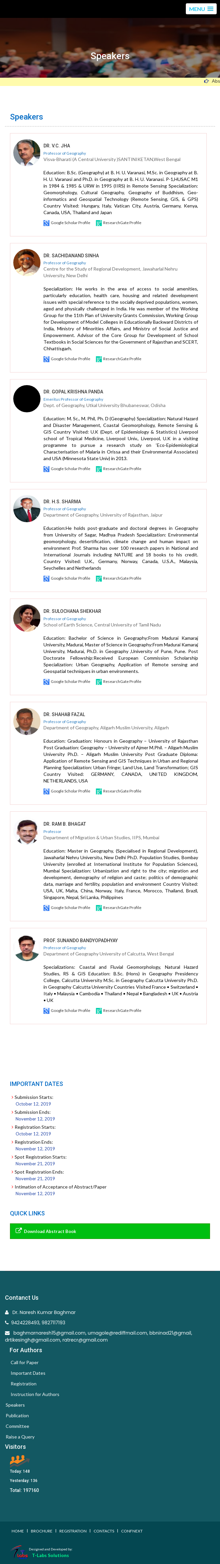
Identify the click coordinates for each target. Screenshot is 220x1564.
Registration (24, 1383)
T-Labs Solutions (50, 1555)
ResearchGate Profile (118, 222)
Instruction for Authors (35, 1394)
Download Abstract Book (45, 1231)
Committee (17, 1426)
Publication (17, 1415)
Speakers (15, 1405)
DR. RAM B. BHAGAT (64, 824)
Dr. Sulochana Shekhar (72, 611)
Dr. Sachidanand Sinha (71, 255)
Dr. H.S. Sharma (62, 501)
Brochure (41, 1530)
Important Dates (28, 1373)
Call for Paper (24, 1362)
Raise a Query (20, 1437)
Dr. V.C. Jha (56, 145)
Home (18, 1530)
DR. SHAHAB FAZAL (64, 714)
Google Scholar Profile (67, 222)
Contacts (104, 1530)
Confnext (132, 1530)
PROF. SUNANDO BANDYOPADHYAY (80, 940)
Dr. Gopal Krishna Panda (73, 391)
